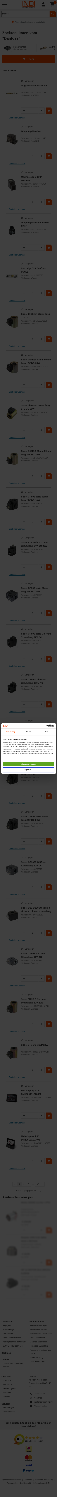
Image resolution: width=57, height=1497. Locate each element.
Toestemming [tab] (10, 732)
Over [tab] (46, 732)
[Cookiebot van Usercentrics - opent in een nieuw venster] (41, 726)
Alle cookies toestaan (28, 764)
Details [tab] (28, 732)
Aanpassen (29, 770)
